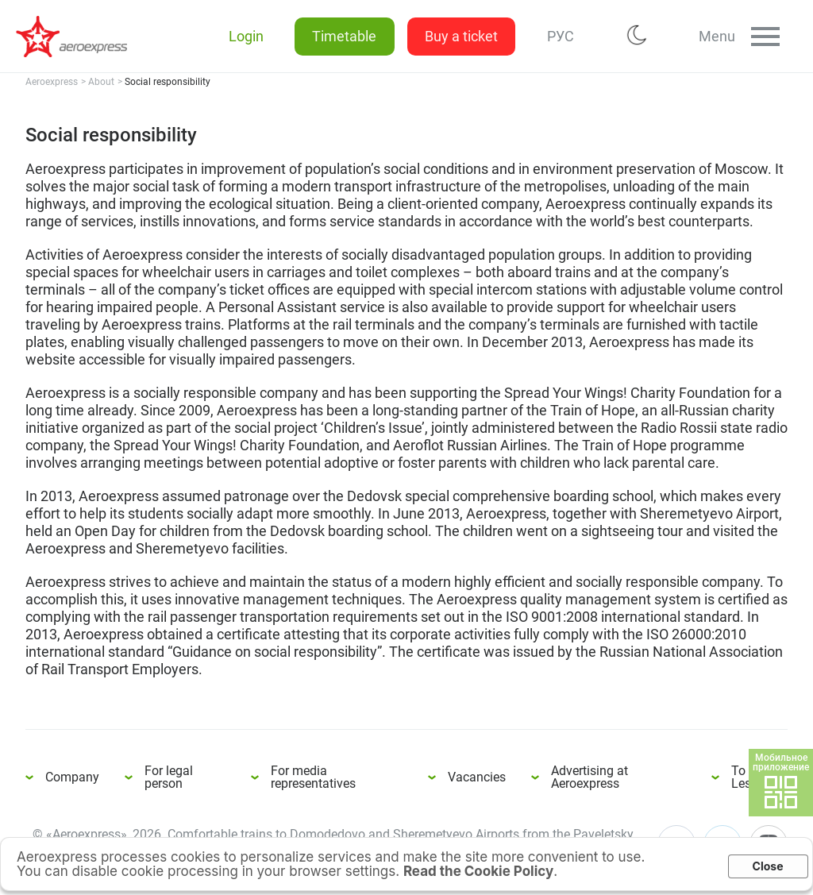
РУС (558, 36)
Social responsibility (79, 36)
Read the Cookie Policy (478, 871)
